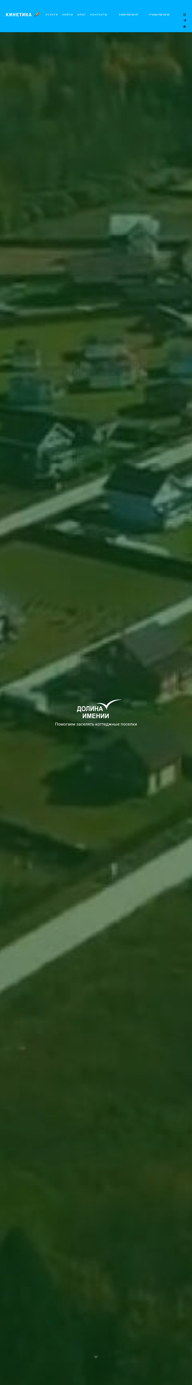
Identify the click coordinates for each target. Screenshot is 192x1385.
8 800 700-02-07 (128, 14)
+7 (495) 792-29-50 (159, 14)
